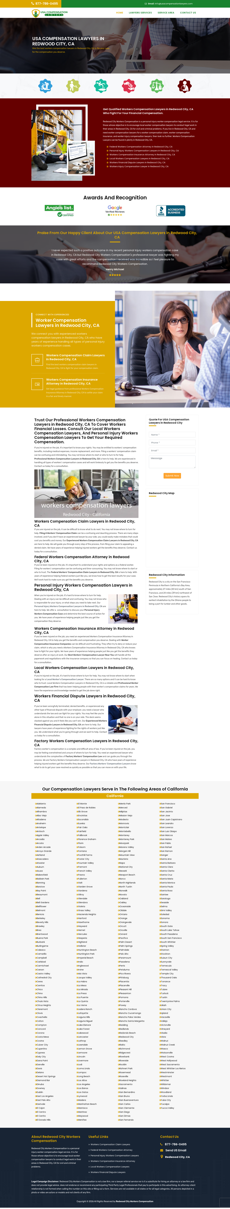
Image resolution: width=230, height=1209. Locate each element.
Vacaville (166, 1018)
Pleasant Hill (127, 990)
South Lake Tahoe (171, 931)
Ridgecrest (126, 1053)
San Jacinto (168, 812)
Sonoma (166, 919)
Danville (42, 1065)
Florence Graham (88, 840)
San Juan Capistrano (173, 820)
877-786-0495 (46, 3)
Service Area (166, 12)
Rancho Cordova (129, 1010)
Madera (83, 1101)
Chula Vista (44, 1002)
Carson (41, 970)
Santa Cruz (168, 876)
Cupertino (43, 1049)
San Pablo (167, 844)
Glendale (83, 899)
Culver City (43, 1045)
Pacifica (125, 939)
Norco (124, 879)
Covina (41, 1042)
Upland (165, 1014)
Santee (166, 895)
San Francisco (169, 804)
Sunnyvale (167, 962)
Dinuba (41, 1085)
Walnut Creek (169, 1045)
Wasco (165, 1049)
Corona (42, 1034)
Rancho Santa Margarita (133, 1022)
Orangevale (127, 923)
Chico (41, 990)
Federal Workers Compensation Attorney (111, 1151)
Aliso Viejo (43, 816)
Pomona (125, 998)
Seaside (166, 903)
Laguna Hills (85, 1018)
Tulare (165, 990)
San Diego (126, 1113)
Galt (81, 883)
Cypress (42, 1053)
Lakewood (84, 1034)
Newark (124, 872)
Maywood (84, 1117)
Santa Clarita (169, 872)
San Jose (166, 816)
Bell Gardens (44, 903)
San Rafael (167, 848)
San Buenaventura (130, 1101)
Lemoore (83, 1053)
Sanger (165, 856)
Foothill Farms (86, 856)
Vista (164, 1038)
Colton (41, 1022)
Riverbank (126, 1057)
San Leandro (168, 824)
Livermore (84, 1061)
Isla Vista (83, 974)
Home (119, 12)
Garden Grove (86, 887)
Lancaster (84, 1038)
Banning (42, 883)
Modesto (125, 820)
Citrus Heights (45, 1006)
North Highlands (129, 883)
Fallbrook (83, 836)
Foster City (84, 860)
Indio (81, 962)
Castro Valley (44, 974)
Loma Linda (85, 1069)
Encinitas (83, 816)
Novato (124, 895)
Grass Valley (85, 911)
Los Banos (84, 1089)
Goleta (82, 907)
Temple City (168, 974)
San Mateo (167, 840)
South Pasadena (170, 935)
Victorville (167, 1026)
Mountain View (128, 856)
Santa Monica (169, 883)
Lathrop (83, 1042)
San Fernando (128, 1121)
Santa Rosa (168, 891)
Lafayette (84, 1014)
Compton (43, 1026)
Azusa (41, 872)
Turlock (166, 994)
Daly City (42, 1057)
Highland (83, 943)
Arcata (41, 844)
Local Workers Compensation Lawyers (110, 1167)
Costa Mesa (44, 1038)
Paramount (126, 959)
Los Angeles (85, 1085)
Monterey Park (128, 840)
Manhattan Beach (88, 1105)
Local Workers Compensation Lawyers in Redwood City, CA (139, 158)
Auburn (41, 868)
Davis (40, 1069)
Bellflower (43, 907)
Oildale (124, 911)
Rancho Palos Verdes (131, 1018)
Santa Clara (168, 868)
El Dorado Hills (45, 1121)
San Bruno (126, 1097)
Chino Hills (43, 998)
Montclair (125, 828)
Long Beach (85, 1077)
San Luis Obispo (170, 832)
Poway (124, 1006)
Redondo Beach (129, 1034)
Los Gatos (84, 1093)
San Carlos (126, 1105)
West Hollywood (170, 1061)
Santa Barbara (169, 864)
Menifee (83, 1121)
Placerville (126, 986)
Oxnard (124, 935)
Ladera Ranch (86, 1010)
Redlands (125, 1030)
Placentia (125, 982)
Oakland (125, 899)
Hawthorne (85, 923)
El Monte (83, 804)
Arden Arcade (45, 848)
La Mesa (83, 986)
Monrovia (125, 824)
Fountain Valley (87, 864)
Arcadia (42, 840)
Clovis (41, 1014)
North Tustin (127, 887)
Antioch (42, 832)
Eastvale (42, 1105)
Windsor (166, 1089)
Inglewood (84, 966)
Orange (125, 919)
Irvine (82, 970)
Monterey (126, 836)
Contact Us (188, 12)
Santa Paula (168, 887)
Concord (42, 1030)
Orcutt (124, 927)
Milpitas (124, 812)
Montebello (126, 832)
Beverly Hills (44, 923)
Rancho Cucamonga (131, 1014)
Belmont (42, 911)
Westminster (168, 1073)
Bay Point (42, 891)
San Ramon (168, 852)
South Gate (168, 927)
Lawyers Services (140, 12)
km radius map (172, 532)
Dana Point (43, 1061)
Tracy (165, 986)
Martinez (83, 1113)
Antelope (42, 828)
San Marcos (168, 836)
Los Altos (83, 1081)
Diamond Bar (44, 1081)
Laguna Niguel (86, 1022)
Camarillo (43, 955)
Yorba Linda (168, 1097)
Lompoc (83, 1073)
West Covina (168, 1057)
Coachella (43, 1018)
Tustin (165, 998)
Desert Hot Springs (47, 1077)
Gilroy (82, 895)
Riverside (125, 1061)
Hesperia (83, 939)
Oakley (124, 903)
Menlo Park (126, 804)
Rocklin (124, 1065)
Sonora (165, 923)
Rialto (123, 1045)
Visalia (165, 1034)
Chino (41, 994)
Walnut (166, 1042)
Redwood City (128, 1038)
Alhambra (43, 812)
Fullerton (83, 879)
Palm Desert (127, 943)
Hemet (82, 931)
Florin (82, 844)
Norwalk (125, 891)
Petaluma (126, 970)
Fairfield (83, 832)
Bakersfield (43, 876)
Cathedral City (45, 978)
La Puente (84, 998)
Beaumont (43, 895)
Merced (125, 808)
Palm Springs (127, 947)
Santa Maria (168, 879)
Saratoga (167, 899)
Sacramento (127, 1085)
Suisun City (168, 959)
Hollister (83, 947)
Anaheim (42, 824)
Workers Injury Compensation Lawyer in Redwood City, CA (139, 166)
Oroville (124, 931)
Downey (42, 1089)
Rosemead (126, 1073)
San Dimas (126, 1117)
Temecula (167, 966)
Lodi (81, 1065)
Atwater (42, 864)
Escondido (84, 820)
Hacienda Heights (88, 915)
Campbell (43, 959)
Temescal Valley (170, 970)
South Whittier (169, 943)
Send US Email (175, 1151)
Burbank (42, 943)
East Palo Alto (45, 1101)
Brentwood (43, 935)
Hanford (83, 919)
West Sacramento (171, 1065)
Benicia (41, 915)
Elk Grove (84, 812)
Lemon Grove (86, 1049)
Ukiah (165, 1006)
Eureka (82, 824)
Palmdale (125, 951)
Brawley (42, 927)
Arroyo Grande (45, 852)
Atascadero (44, 860)
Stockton (166, 955)
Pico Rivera (126, 974)
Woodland (167, 1093)
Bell (39, 899)
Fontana (83, 852)
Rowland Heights (129, 1081)
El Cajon (42, 1109)
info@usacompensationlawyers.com (174, 3)
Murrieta (125, 860)
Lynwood (83, 1097)
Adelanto (42, 804)
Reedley (125, 1042)
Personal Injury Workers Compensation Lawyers (115, 1156)
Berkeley (42, 919)
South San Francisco (172, 939)
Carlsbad (42, 962)
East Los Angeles (46, 1097)
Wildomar (167, 1085)
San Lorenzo (168, 828)
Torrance (167, 982)
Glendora (84, 903)
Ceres (41, 982)
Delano (41, 1073)
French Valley (86, 872)
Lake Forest (85, 1030)
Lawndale (84, 1045)
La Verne (83, 1006)
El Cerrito (42, 1117)
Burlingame (44, 947)
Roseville (125, 1077)
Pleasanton (126, 994)
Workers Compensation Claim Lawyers (110, 1145)
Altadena (42, 820)
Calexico (42, 951)
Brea (40, 931)
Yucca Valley (168, 1109)
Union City (167, 1010)
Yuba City (167, 1101)
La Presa (83, 994)
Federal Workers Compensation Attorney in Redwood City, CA (141, 146)
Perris (123, 966)
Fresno (82, 876)
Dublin (41, 1093)
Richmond (126, 1049)
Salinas (124, 1089)
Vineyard (166, 1030)
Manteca (84, 1109)
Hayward (83, 927)
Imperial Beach (87, 959)
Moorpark (125, 844)
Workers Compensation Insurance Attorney (113, 1162)
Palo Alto (125, 955)
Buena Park (43, 939)
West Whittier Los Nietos (174, 1069)
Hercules (83, 935)
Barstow (42, 887)
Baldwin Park (44, 879)
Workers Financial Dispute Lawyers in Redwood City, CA (137, 162)
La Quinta (84, 1002)
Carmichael (44, 966)
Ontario (125, 915)
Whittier (166, 1081)
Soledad (166, 915)
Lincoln (82, 1057)
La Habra (83, 982)
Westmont (167, 1077)
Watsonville (168, 1053)
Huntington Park (87, 955)
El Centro (42, 1113)
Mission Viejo (127, 816)
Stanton (166, 951)
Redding (125, 1026)
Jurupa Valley (86, 978)
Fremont (83, 868)
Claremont (43, 1010)
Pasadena (126, 962)
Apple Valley (44, 836)
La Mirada (84, 990)
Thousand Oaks (170, 978)
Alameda (42, 808)
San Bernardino (128, 1093)
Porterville (126, 1002)
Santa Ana (167, 860)
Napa (123, 864)
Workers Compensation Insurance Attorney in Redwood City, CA (142, 154)
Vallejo (165, 1022)
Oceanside (126, 907)
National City (127, 868)
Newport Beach (128, 876)
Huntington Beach (88, 951)
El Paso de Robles (88, 808)
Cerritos (42, 986)
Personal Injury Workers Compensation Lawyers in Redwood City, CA (144, 150)
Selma (165, 907)
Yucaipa (166, 1105)
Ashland (42, 856)
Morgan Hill (126, 852)
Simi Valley (167, 911)
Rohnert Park (127, 1069)
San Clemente (128, 1109)
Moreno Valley (128, 848)
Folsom (83, 848)
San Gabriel (168, 808)
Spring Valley (168, 947)
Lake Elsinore (85, 1026)
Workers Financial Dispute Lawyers (108, 1173)
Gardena (83, 891)
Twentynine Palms (171, 1002)
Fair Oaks (84, 828)
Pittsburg (125, 978)
